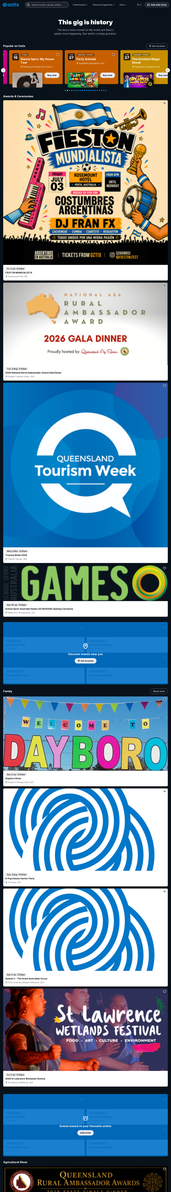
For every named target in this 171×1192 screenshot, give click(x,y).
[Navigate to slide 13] (91, 90)
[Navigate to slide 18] (101, 90)
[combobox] (46, 4)
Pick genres (85, 752)
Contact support (35, 1182)
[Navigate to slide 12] (89, 90)
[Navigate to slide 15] (95, 90)
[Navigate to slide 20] (106, 90)
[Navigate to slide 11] (87, 90)
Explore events (14, 1188)
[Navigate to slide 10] (84, 90)
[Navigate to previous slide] (3, 70)
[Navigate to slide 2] (67, 90)
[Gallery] (85, 70)
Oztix (123, 5)
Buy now (46, 75)
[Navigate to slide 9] (82, 90)
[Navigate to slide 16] (97, 90)
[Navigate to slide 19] (104, 90)
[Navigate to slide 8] (80, 90)
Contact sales (109, 1182)
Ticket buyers (80, 5)
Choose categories (85, 570)
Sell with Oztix (156, 4)
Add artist (85, 311)
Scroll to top (85, 1147)
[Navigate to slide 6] (76, 90)
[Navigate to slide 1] (65, 90)
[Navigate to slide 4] (72, 90)
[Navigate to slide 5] (74, 90)
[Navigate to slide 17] (99, 90)
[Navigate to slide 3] (69, 90)
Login (93, 1182)
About (136, 1187)
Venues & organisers (104, 5)
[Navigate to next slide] (168, 70)
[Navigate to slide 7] (78, 90)
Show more (159, 226)
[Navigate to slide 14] (93, 90)
